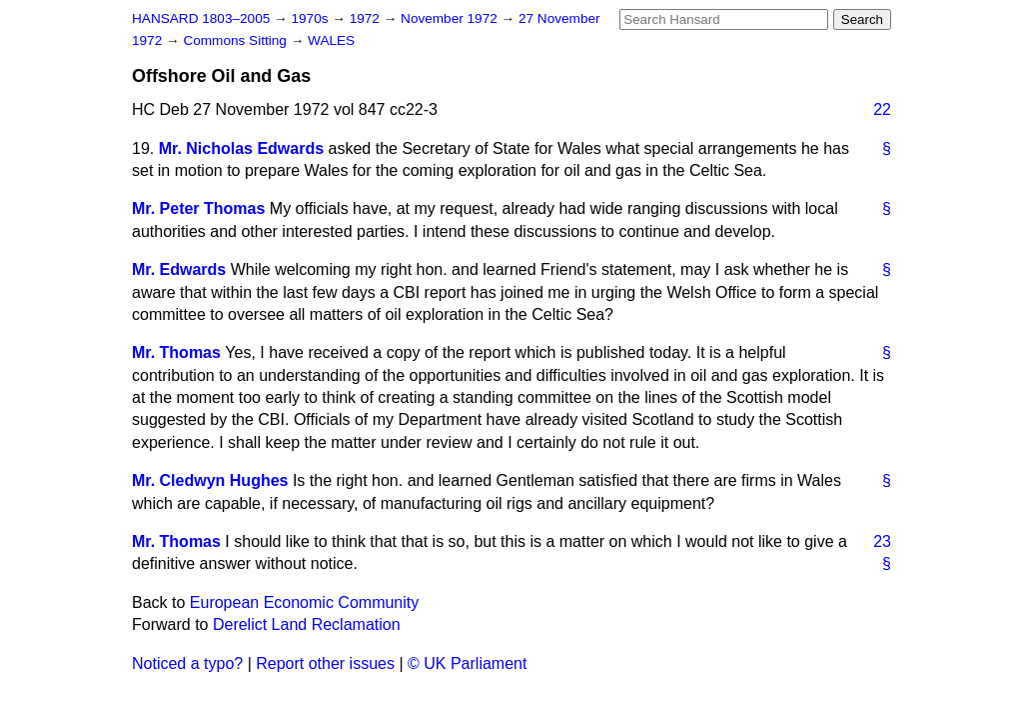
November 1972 (451, 18)
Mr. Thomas (176, 352)
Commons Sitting (236, 40)
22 (882, 109)
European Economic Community (304, 602)
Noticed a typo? (187, 663)
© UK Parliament (467, 663)
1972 (367, 18)
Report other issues (325, 663)
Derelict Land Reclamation (307, 624)
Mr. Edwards (179, 269)
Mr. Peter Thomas (198, 208)
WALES (331, 40)
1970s (311, 18)
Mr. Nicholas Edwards (241, 148)
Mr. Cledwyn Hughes (210, 480)
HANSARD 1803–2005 (201, 18)
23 (882, 541)
